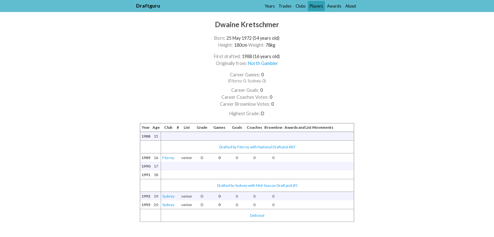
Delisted (257, 215)
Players (316, 6)
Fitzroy (168, 157)
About (350, 6)
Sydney (168, 196)
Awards (334, 6)
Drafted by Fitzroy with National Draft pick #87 (257, 147)
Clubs (301, 6)
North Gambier (263, 63)
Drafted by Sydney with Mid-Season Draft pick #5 (257, 185)
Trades (285, 6)
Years (270, 6)
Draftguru (148, 6)
